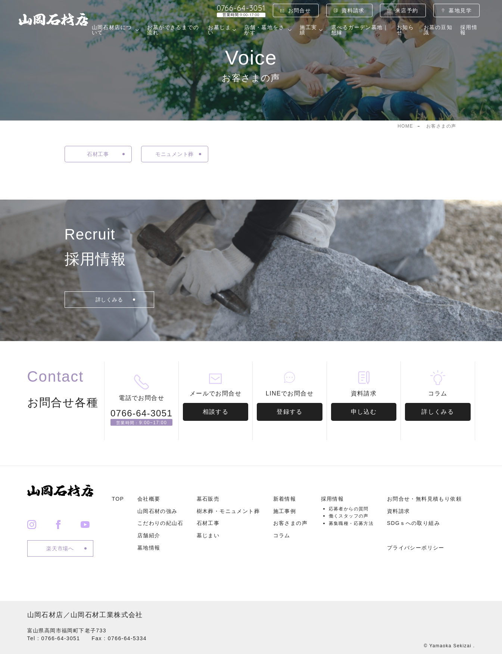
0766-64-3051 (241, 10)
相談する (216, 412)
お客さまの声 (290, 523)
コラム (281, 535)
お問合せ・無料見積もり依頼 (424, 499)
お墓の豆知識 (438, 30)
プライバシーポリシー (416, 548)
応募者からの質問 (349, 508)
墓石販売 (208, 499)
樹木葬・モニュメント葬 (228, 511)
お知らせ (405, 30)
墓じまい (208, 535)
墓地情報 (148, 548)
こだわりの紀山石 (160, 523)
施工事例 (284, 511)
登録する (290, 412)
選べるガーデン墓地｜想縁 (360, 30)
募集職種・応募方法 (351, 523)
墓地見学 (460, 10)
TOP (118, 499)
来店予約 (406, 10)
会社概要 (148, 499)
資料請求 (353, 10)
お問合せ (299, 10)
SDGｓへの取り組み (413, 523)
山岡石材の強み (157, 511)
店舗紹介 (148, 535)
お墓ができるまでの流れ (173, 30)
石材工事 (208, 523)
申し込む (364, 412)
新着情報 (284, 499)
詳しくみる (437, 412)
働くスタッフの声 (349, 516)
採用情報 (468, 30)
